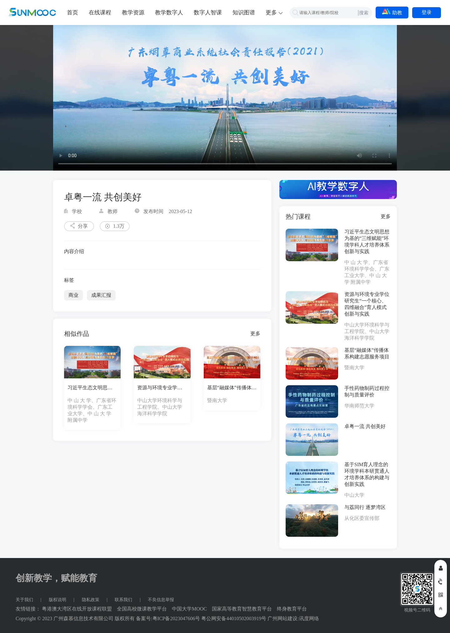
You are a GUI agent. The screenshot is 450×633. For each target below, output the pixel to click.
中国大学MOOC (189, 608)
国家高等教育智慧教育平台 (242, 608)
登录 (427, 12)
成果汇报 (101, 295)
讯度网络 (309, 618)
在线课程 (100, 12)
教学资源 (133, 12)
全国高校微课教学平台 (142, 608)
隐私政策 (91, 599)
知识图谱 (243, 12)
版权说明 (58, 599)
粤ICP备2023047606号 (176, 618)
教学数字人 (169, 12)
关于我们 (25, 599)
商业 (73, 295)
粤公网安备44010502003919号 (233, 618)
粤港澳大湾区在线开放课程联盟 (77, 608)
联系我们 (124, 599)
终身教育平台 (292, 608)
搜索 (363, 12)
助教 (392, 11)
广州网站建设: (283, 618)
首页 (72, 12)
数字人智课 (208, 12)
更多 (255, 333)
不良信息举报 (161, 599)
